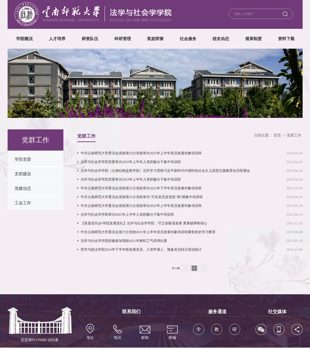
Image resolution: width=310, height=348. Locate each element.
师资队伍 (90, 38)
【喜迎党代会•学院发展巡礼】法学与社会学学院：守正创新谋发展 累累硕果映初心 (144, 223)
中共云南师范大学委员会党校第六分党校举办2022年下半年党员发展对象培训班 (141, 188)
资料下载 (286, 38)
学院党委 (23, 159)
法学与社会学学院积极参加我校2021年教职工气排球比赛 (124, 241)
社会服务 (188, 38)
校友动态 (221, 38)
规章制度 (253, 38)
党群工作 (294, 135)
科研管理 (122, 38)
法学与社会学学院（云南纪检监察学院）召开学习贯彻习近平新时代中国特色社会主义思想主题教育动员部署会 (165, 171)
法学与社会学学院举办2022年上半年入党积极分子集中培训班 (127, 214)
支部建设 (23, 174)
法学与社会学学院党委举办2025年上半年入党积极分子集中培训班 (131, 162)
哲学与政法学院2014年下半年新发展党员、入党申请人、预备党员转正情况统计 (141, 249)
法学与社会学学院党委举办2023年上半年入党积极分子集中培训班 (131, 179)
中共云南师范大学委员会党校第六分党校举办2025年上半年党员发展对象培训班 (141, 153)
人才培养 (57, 38)
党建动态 (23, 188)
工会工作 (23, 203)
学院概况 (24, 38)
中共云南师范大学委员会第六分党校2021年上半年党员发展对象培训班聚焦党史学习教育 (148, 232)
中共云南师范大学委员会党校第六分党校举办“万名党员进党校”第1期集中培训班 (142, 197)
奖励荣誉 (155, 38)
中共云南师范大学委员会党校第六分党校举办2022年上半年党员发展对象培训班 (141, 206)
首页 (277, 135)
